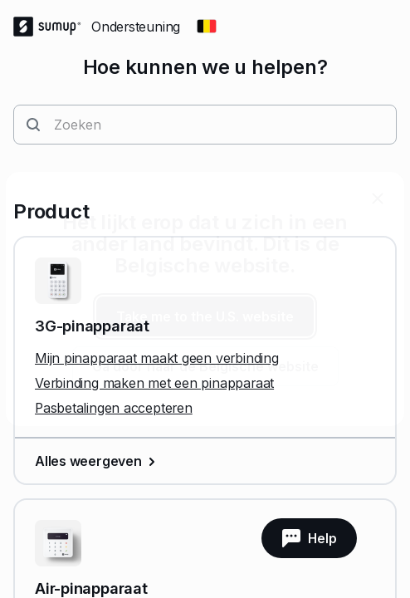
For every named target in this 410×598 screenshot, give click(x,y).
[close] (378, 198)
